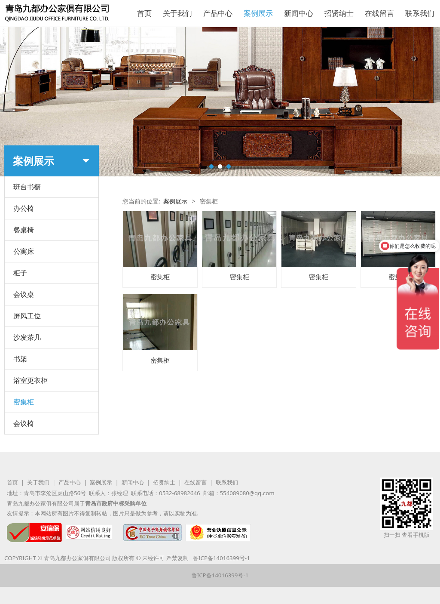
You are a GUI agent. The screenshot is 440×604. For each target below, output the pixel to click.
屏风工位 (27, 315)
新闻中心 (298, 13)
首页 (144, 13)
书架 (20, 359)
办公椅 (23, 208)
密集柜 (23, 402)
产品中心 (217, 13)
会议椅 (23, 423)
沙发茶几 (27, 337)
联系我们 (419, 13)
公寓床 (23, 251)
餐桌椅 (23, 229)
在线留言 (379, 13)
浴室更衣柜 (30, 380)
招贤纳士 (339, 13)
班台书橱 (27, 186)
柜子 (20, 272)
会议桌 (23, 294)
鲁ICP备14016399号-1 (221, 558)
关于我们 (177, 13)
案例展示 (258, 13)
